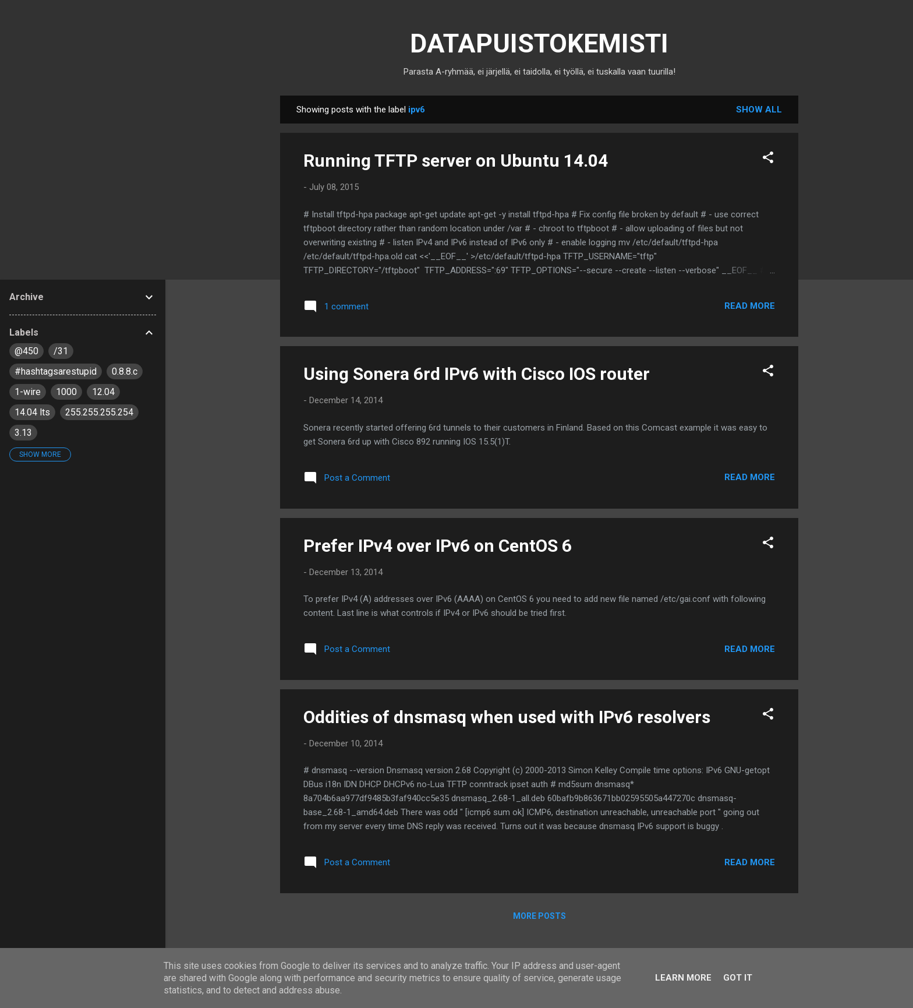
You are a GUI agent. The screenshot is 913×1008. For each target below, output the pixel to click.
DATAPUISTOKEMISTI (539, 43)
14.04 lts (32, 412)
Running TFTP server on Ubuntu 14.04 (455, 160)
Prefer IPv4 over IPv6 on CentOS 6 (437, 545)
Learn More (683, 977)
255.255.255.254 (99, 412)
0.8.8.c (124, 371)
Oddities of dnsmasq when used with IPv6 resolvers (506, 717)
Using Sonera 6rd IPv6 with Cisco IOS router (476, 374)
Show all (759, 109)
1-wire (28, 391)
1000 (66, 391)
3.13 (23, 432)
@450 (26, 351)
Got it (737, 977)
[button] (768, 159)
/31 (61, 351)
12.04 (103, 391)
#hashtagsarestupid (56, 371)
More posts (539, 916)
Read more (749, 306)
